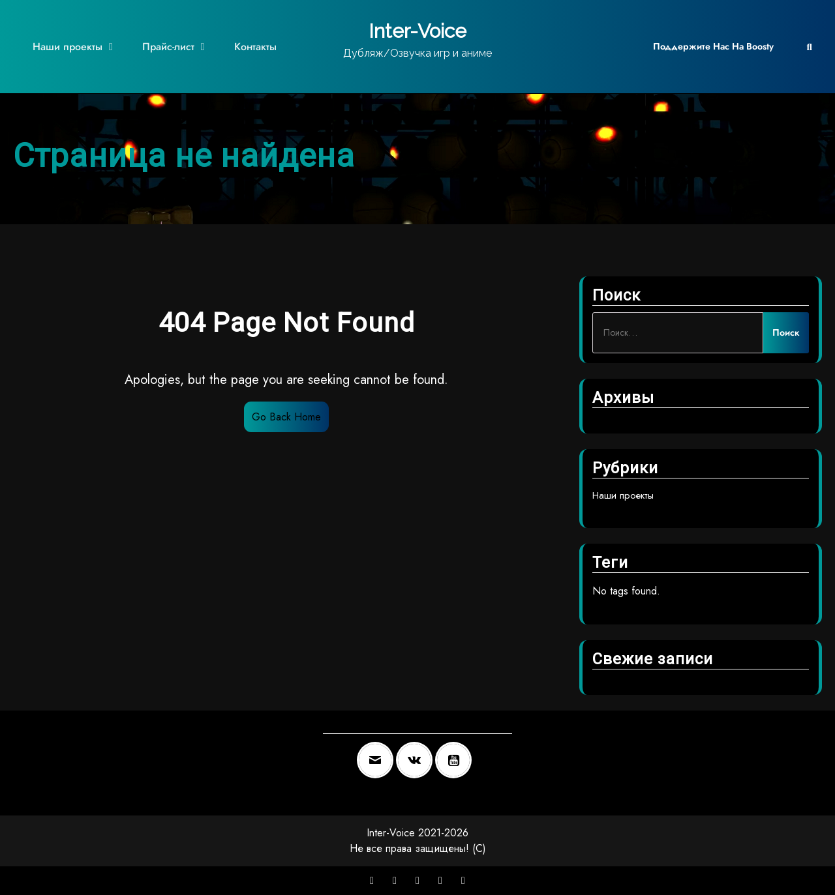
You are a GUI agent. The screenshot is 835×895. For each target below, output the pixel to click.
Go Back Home (286, 416)
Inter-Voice (417, 31)
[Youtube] (456, 760)
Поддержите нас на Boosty (713, 46)
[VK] (417, 760)
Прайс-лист (168, 46)
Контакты (255, 46)
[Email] (378, 760)
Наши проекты (67, 46)
